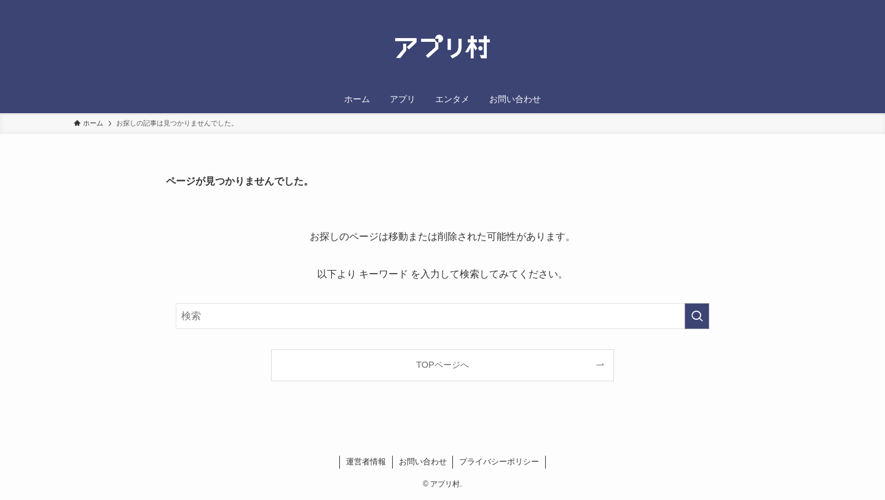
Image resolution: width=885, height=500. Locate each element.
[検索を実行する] (697, 316)
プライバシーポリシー (499, 461)
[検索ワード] (442, 316)
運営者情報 (366, 461)
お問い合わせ (423, 461)
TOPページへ (442, 365)
